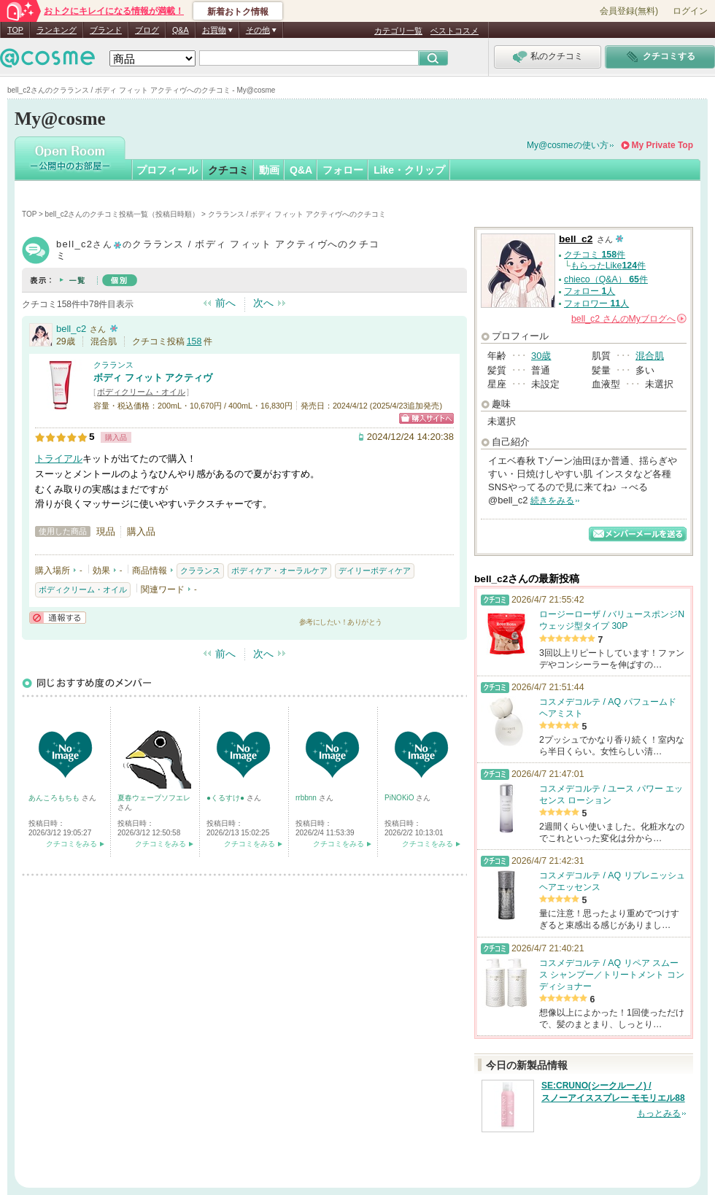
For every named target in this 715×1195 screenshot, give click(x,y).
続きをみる (552, 500)
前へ (225, 303)
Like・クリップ (409, 170)
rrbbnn (307, 798)
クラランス (113, 364)
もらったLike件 (608, 265)
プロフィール (167, 170)
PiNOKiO (400, 798)
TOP (15, 30)
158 (194, 341)
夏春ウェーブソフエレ (153, 798)
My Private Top (662, 145)
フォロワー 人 (596, 303)
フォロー (342, 170)
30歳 (541, 355)
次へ (263, 303)
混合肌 (649, 355)
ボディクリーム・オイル (141, 391)
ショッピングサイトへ (426, 418)
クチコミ (228, 170)
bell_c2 (71, 328)
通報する (57, 617)
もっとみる (659, 1113)
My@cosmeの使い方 (567, 145)
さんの (629, 319)
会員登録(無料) (629, 11)
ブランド (106, 30)
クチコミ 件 (594, 255)
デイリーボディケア (375, 570)
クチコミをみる (71, 844)
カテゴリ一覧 (398, 30)
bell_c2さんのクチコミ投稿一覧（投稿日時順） (122, 214)
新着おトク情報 (237, 12)
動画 (269, 170)
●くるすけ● (226, 798)
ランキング (56, 30)
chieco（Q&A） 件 (606, 279)
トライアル (58, 458)
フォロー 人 (589, 291)
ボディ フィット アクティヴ (152, 377)
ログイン (690, 11)
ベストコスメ (454, 30)
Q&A (180, 30)
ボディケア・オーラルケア (279, 570)
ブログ (147, 30)
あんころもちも (55, 798)
